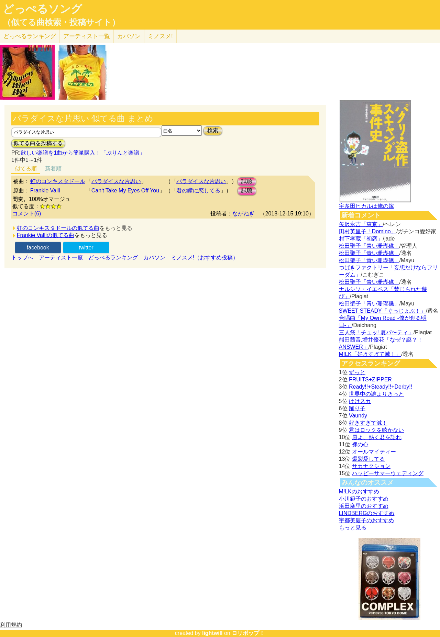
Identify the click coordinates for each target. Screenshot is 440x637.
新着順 (53, 168)
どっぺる (29, 36)
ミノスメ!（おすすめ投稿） (204, 257)
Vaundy (358, 415)
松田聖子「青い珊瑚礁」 (369, 246)
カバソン (129, 36)
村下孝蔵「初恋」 (361, 239)
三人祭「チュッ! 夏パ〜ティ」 (376, 332)
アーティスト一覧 (61, 257)
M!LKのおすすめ (359, 491)
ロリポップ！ (248, 633)
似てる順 (26, 168)
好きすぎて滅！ (368, 423)
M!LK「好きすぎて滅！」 (370, 354)
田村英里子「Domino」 (367, 231)
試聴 (246, 181)
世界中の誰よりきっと (376, 394)
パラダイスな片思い (116, 181)
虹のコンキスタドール (57, 181)
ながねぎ (243, 213)
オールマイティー (374, 452)
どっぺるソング (42, 9)
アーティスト (86, 36)
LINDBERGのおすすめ (367, 513)
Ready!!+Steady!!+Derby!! (380, 387)
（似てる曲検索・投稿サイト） (61, 22)
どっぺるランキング (113, 257)
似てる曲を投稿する (38, 143)
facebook (38, 247)
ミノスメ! (160, 36)
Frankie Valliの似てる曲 (45, 235)
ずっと (357, 372)
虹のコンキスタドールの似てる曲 (58, 228)
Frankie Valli (45, 190)
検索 (212, 130)
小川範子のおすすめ (363, 499)
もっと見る (352, 527)
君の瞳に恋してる (198, 190)
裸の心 (360, 444)
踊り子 (357, 408)
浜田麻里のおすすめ (363, 506)
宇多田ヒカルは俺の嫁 (366, 206)
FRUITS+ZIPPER (370, 379)
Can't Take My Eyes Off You (125, 190)
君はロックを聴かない (376, 430)
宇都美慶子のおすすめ (366, 520)
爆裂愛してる (368, 459)
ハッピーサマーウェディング (388, 473)
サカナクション (371, 466)
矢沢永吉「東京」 (361, 224)
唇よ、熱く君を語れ (377, 437)
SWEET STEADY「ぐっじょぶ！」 (382, 311)
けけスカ (360, 401)
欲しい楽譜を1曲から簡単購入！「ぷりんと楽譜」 (82, 153)
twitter (86, 247)
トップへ (22, 257)
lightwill (212, 633)
